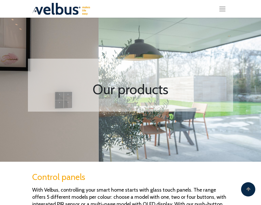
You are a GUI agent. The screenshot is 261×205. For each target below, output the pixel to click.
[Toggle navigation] (222, 8)
